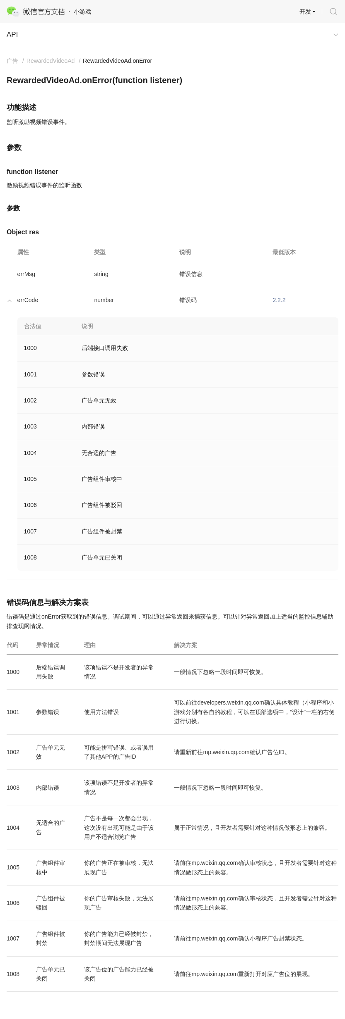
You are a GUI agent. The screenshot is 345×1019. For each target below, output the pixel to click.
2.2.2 (279, 300)
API (12, 34)
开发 (305, 11)
